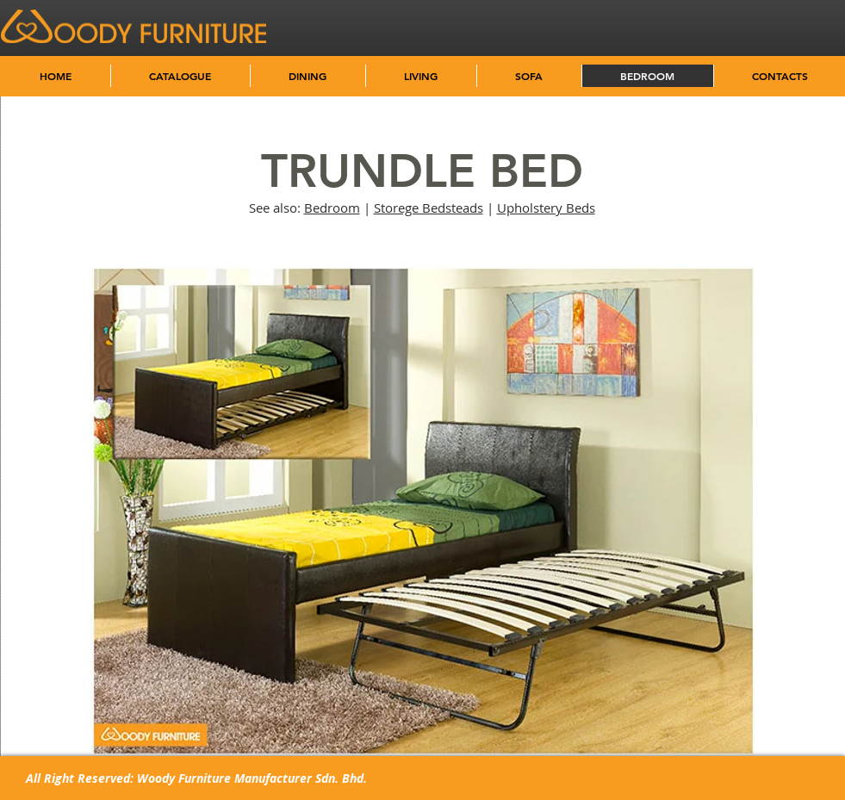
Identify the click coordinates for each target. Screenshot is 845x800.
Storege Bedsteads (428, 207)
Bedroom (332, 207)
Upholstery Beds (546, 207)
